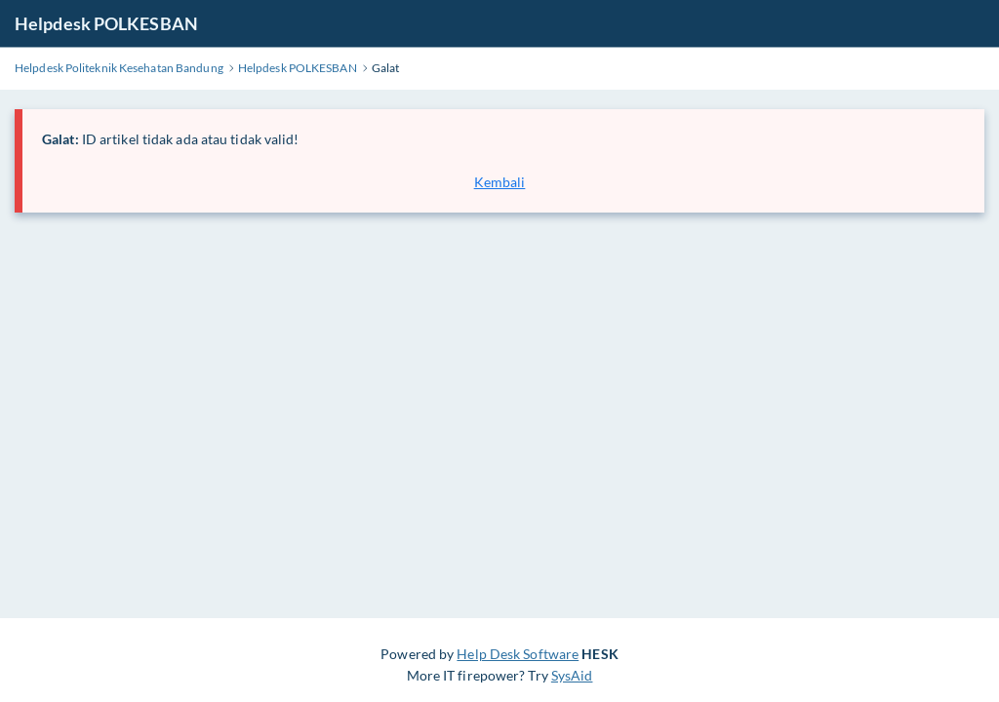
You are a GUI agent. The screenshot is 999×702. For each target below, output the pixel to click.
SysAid (572, 675)
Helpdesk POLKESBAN (106, 23)
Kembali (500, 182)
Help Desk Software (518, 653)
